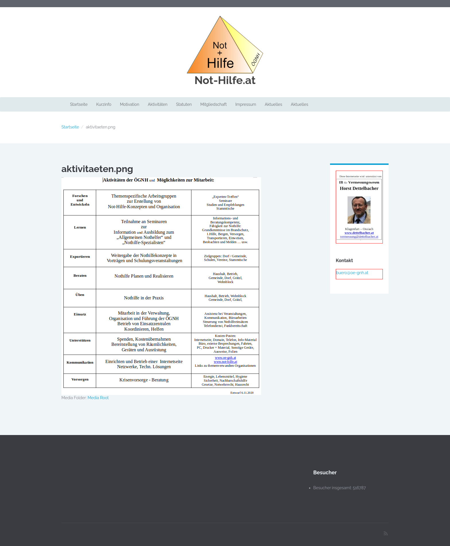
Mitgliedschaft (213, 104)
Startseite (79, 104)
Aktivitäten (157, 104)
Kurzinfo (103, 104)
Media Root (98, 397)
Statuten (184, 104)
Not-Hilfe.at (224, 80)
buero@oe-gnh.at (352, 272)
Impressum (245, 104)
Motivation (129, 104)
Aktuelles (273, 104)
